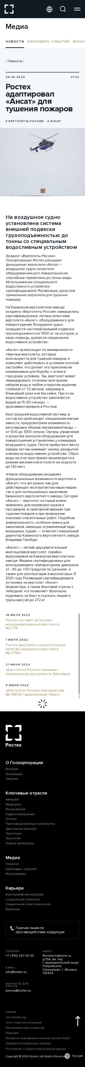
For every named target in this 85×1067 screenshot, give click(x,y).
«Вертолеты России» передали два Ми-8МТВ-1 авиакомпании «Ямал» (35, 693)
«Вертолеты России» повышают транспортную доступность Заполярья (38, 672)
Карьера (15, 888)
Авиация (12, 799)
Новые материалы (20, 843)
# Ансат (54, 121)
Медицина (13, 804)
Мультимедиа (16, 873)
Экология (13, 838)
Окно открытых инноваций (24, 1022)
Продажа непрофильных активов (28, 1043)
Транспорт (14, 833)
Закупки (12, 778)
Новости (15, 61)
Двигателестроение (21, 828)
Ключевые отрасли (26, 793)
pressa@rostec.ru (18, 990)
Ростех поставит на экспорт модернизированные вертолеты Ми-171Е (32, 624)
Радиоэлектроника (20, 814)
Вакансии (13, 909)
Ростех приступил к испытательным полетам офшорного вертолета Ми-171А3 (36, 649)
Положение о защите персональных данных (36, 1048)
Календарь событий (48, 41)
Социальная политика (23, 899)
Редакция (12, 1033)
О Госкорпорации (24, 762)
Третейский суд (16, 1017)
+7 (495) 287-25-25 (20, 955)
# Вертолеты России (25, 121)
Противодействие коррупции (25, 1027)
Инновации (14, 774)
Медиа (13, 857)
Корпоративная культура (25, 894)
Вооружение (16, 809)
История (12, 769)
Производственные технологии (30, 823)
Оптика (11, 819)
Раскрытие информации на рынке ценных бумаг (38, 1038)
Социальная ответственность (28, 904)
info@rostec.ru (16, 972)
